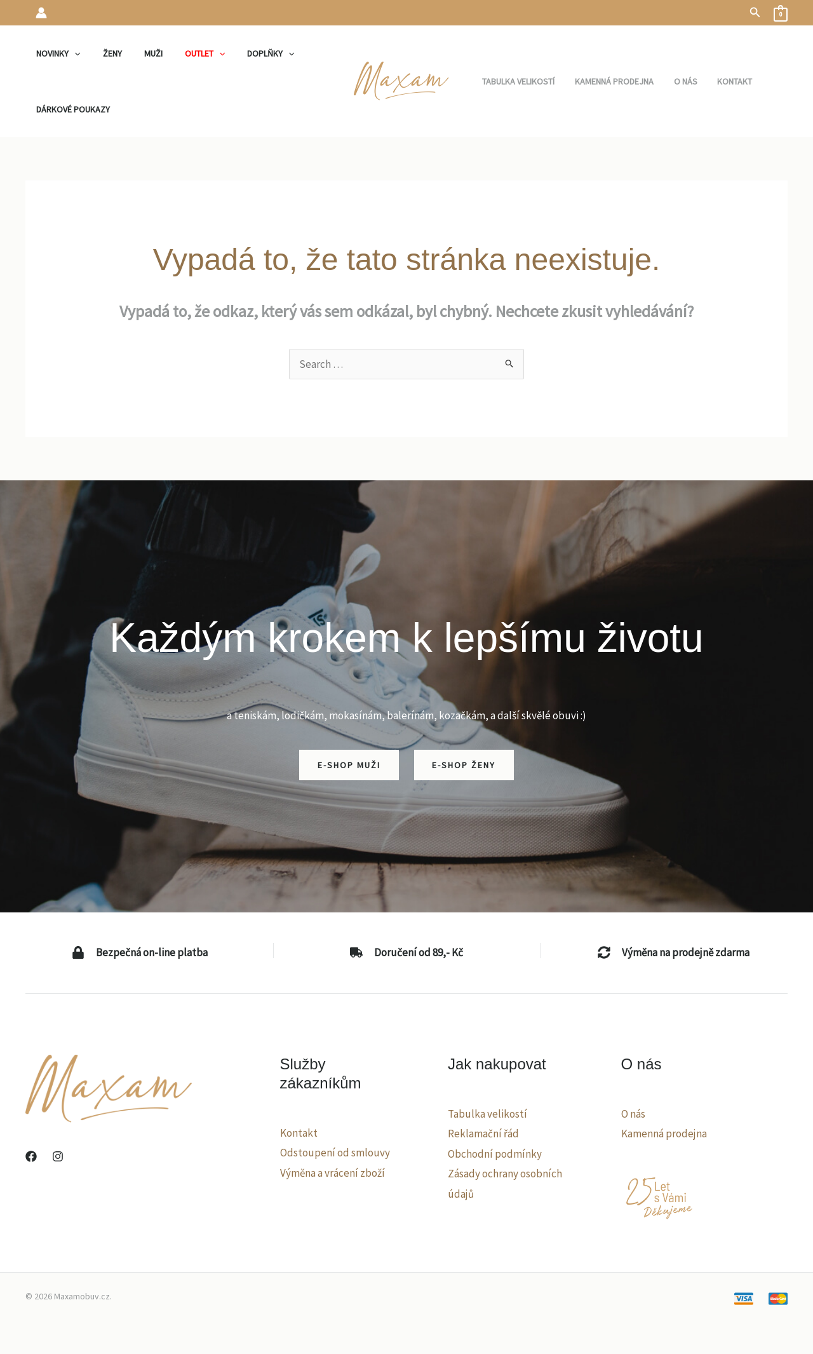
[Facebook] (31, 1156)
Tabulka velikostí (487, 1114)
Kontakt (299, 1133)
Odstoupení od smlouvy (335, 1153)
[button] (755, 12)
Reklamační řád (483, 1134)
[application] (72, 53)
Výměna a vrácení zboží (332, 1173)
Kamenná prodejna (664, 1134)
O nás (633, 1114)
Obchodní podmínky (495, 1154)
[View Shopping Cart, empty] (781, 13)
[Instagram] (58, 1156)
